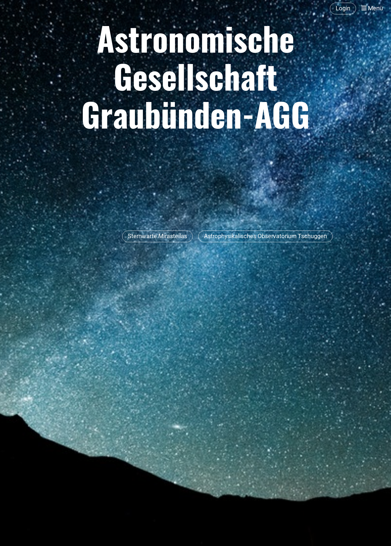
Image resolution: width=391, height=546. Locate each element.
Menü (372, 8)
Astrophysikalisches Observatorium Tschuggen (265, 236)
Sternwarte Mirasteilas (157, 236)
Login (343, 8)
